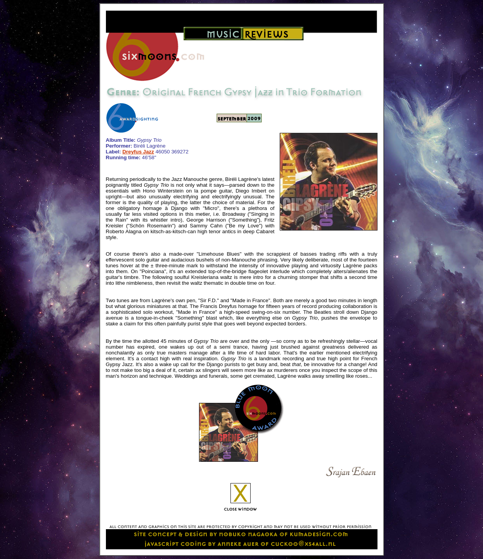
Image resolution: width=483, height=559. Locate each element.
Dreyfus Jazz (138, 152)
